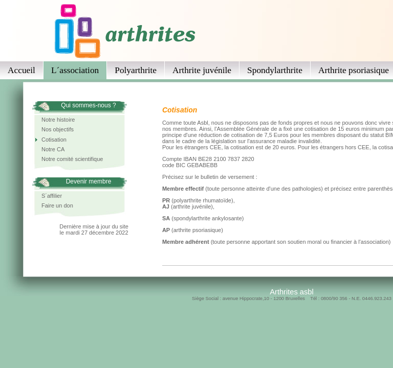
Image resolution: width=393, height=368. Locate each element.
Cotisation (54, 139)
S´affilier (51, 196)
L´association (75, 70)
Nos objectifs (57, 129)
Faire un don (57, 205)
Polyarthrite (136, 70)
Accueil (21, 70)
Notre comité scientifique (72, 159)
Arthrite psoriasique (353, 70)
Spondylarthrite (274, 70)
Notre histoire (58, 120)
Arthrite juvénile (201, 70)
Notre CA (52, 149)
